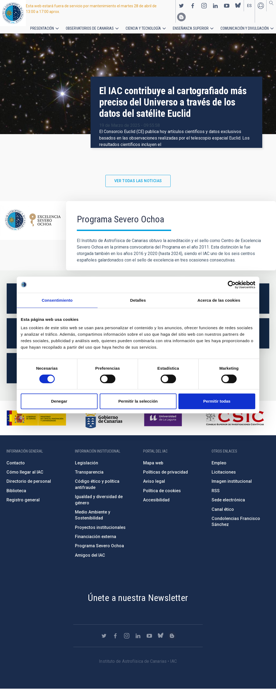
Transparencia (89, 473)
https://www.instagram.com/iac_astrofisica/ (204, 5)
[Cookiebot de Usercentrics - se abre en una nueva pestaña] (231, 285)
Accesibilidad (156, 501)
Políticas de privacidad (165, 473)
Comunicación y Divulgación (221, 28)
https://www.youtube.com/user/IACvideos (226, 5)
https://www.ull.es (164, 419)
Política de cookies (162, 492)
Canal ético (223, 510)
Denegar (59, 401)
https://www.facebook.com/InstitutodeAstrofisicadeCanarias (192, 5)
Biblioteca (16, 492)
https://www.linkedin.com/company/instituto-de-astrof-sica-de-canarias (215, 5)
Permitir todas (216, 401)
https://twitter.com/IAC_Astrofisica (181, 5)
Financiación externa (95, 538)
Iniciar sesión (260, 5)
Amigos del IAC (90, 556)
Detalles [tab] (138, 300)
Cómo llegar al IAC (24, 473)
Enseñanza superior (173, 28)
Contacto (15, 464)
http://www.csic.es (234, 419)
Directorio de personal (28, 482)
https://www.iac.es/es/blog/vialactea (181, 17)
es (249, 6)
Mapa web (153, 464)
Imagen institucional (232, 482)
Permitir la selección (138, 401)
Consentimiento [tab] (57, 300)
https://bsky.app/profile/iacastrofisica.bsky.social (238, 5)
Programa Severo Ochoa (99, 547)
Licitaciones (224, 473)
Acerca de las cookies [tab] (219, 300)
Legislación (86, 464)
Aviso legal (154, 482)
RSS (216, 492)
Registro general (23, 501)
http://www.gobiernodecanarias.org (104, 419)
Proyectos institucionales (100, 528)
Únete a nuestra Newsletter (138, 599)
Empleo (219, 464)
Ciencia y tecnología (130, 28)
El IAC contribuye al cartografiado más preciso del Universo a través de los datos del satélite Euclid (173, 104)
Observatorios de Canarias (83, 28)
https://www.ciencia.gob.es (36, 419)
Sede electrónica (228, 501)
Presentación (40, 28)
